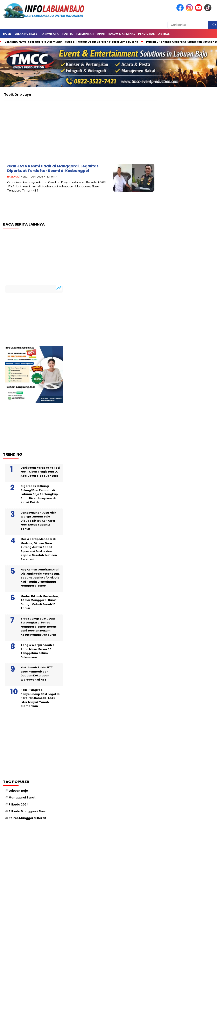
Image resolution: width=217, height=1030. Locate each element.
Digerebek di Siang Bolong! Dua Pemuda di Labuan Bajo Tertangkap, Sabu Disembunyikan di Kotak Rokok (40, 494)
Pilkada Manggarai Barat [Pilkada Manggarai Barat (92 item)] (28, 811)
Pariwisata (50, 34)
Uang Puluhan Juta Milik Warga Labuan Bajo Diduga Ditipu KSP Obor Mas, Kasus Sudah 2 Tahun (38, 521)
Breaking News (25, 34)
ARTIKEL (164, 34)
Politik (67, 34)
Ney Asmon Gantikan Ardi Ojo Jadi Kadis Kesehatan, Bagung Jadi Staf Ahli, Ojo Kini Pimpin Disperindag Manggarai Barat (40, 578)
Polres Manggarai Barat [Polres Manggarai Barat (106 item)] (27, 818)
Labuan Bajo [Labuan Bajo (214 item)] (18, 790)
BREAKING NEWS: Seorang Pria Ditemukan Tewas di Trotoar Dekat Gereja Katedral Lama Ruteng (71, 42)
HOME (7, 34)
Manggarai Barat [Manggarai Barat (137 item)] (22, 797)
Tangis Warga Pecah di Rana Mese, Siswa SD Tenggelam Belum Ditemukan (38, 651)
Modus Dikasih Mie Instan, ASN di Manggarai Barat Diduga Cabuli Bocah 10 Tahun (40, 602)
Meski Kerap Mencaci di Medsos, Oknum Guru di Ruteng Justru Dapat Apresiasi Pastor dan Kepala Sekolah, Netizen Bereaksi (39, 549)
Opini (101, 34)
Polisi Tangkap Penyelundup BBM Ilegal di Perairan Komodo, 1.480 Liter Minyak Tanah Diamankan (40, 698)
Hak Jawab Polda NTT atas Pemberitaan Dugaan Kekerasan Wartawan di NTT (37, 674)
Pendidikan (146, 34)
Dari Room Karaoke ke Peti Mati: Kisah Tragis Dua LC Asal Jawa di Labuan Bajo (40, 472)
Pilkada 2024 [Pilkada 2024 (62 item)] (19, 804)
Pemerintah (85, 34)
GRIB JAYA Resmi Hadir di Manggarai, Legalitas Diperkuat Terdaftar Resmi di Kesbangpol (53, 168)
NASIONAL (13, 176)
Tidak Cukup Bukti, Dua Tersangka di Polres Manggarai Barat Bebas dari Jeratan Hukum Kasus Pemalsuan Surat (39, 627)
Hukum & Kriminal (121, 34)
